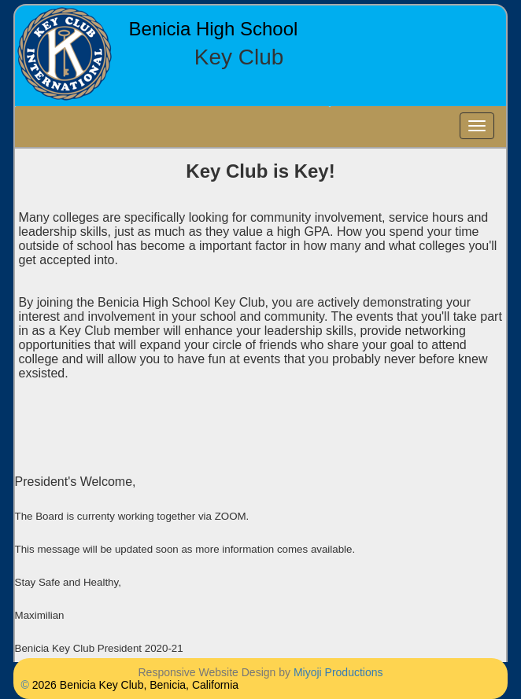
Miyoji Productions (338, 672)
